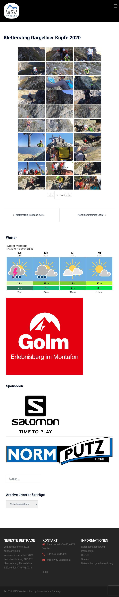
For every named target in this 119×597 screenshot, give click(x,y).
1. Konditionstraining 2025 (18, 567)
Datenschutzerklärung (93, 546)
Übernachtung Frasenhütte (18, 563)
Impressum (87, 551)
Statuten (85, 559)
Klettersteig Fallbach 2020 (29, 214)
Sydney (56, 591)
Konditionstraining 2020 (91, 214)
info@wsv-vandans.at (59, 559)
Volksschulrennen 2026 (16, 546)
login (45, 571)
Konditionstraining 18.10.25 (18, 559)
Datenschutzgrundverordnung (97, 563)
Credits (85, 555)
